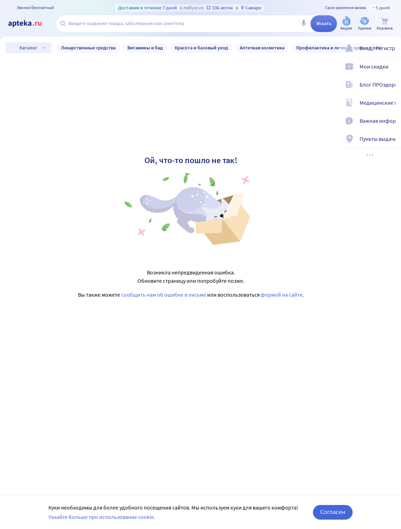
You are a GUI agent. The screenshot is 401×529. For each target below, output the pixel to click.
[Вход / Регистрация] (391, 51)
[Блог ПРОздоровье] (391, 88)
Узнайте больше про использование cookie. (101, 516)
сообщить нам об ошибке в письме (163, 294)
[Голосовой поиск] (303, 23)
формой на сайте (281, 294)
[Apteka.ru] (30, 23)
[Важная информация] (391, 124)
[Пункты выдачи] (391, 142)
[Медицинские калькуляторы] (391, 106)
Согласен (332, 512)
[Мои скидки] (391, 70)
